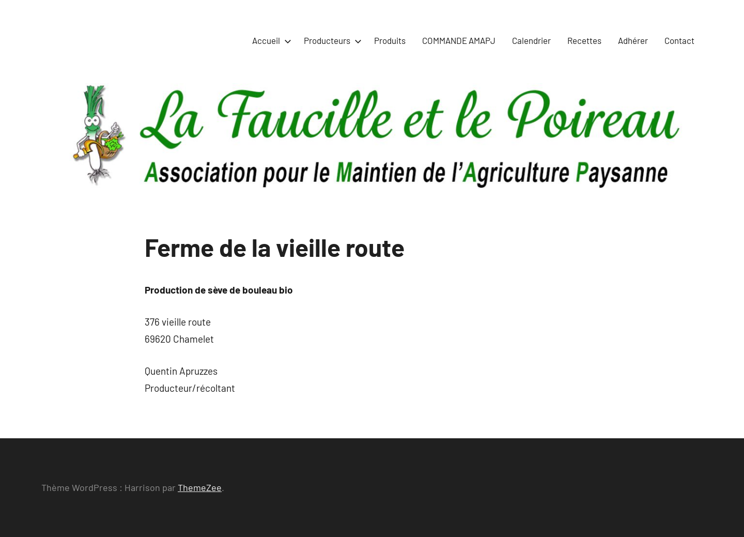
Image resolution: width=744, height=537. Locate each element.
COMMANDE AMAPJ (458, 40)
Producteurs (331, 40)
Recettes (584, 40)
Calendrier (531, 40)
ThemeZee (200, 487)
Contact (679, 40)
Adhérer (633, 40)
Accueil (269, 40)
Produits (390, 40)
